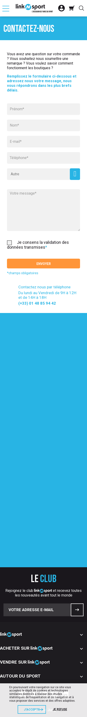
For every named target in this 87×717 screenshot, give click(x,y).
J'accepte (32, 709)
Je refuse (60, 709)
